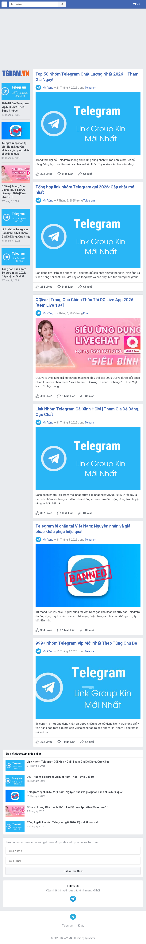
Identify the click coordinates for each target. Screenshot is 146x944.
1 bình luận (68, 396)
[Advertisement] (73, 37)
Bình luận (67, 173)
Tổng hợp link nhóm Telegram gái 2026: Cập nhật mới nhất (14, 273)
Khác (86, 313)
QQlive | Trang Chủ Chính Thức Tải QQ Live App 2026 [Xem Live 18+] (68, 807)
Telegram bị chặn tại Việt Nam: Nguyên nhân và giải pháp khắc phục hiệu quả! (75, 792)
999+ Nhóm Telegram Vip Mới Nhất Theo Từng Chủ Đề (15, 107)
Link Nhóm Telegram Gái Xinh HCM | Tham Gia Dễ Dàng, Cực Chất (16, 233)
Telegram (90, 87)
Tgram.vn (90, 938)
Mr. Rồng (48, 87)
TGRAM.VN (66, 938)
